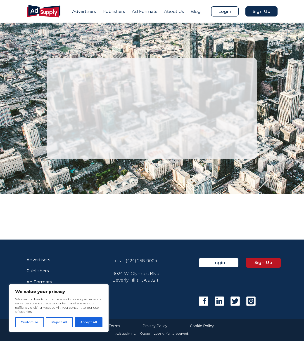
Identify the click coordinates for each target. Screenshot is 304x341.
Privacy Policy (154, 326)
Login (224, 11)
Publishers (114, 11)
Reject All (59, 322)
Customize (29, 322)
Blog (196, 11)
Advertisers (84, 11)
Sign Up (261, 11)
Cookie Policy (202, 326)
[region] (59, 308)
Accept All (88, 322)
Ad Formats (144, 11)
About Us (174, 11)
